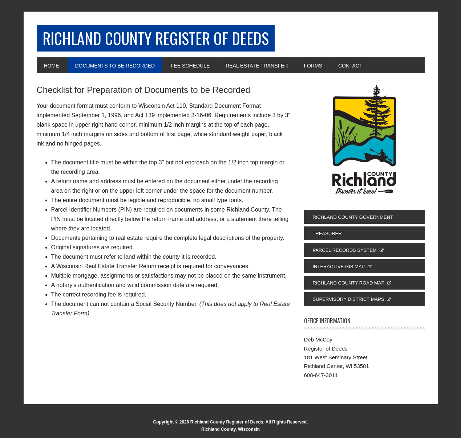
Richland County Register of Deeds (168, 39)
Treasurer (327, 235)
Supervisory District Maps (348, 301)
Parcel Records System (345, 252)
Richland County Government (353, 219)
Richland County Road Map (349, 285)
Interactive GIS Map (339, 268)
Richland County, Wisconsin (230, 431)
